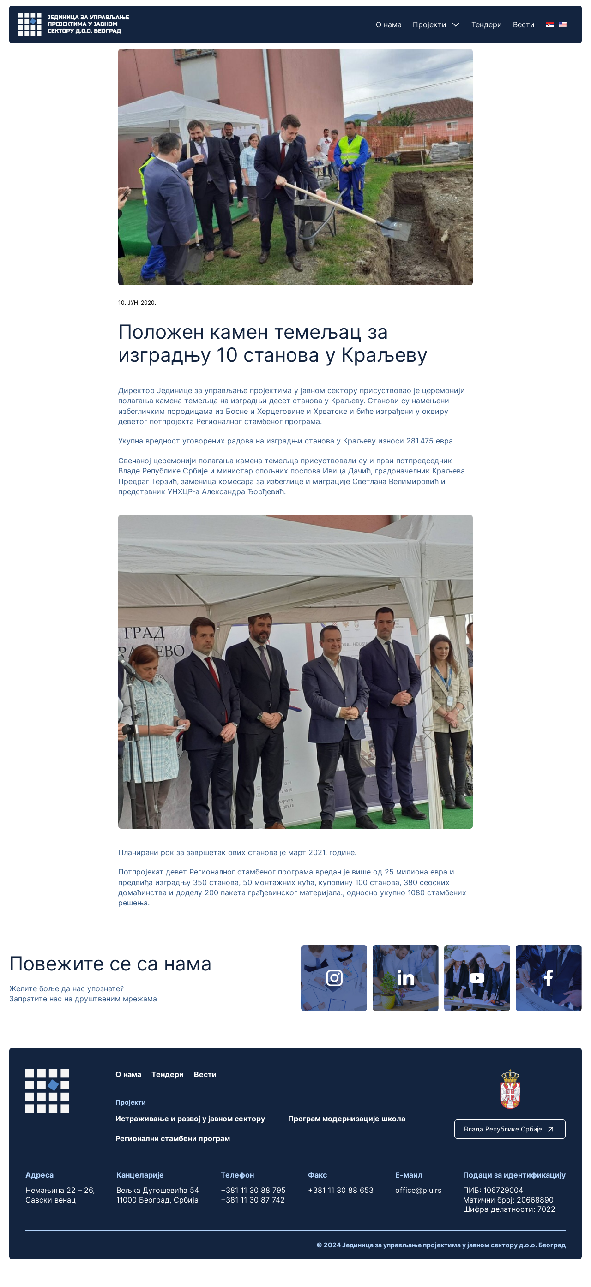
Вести (524, 24)
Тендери (486, 24)
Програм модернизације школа (346, 1118)
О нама (389, 24)
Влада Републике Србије (510, 1129)
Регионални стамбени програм (172, 1138)
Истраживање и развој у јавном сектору (190, 1118)
